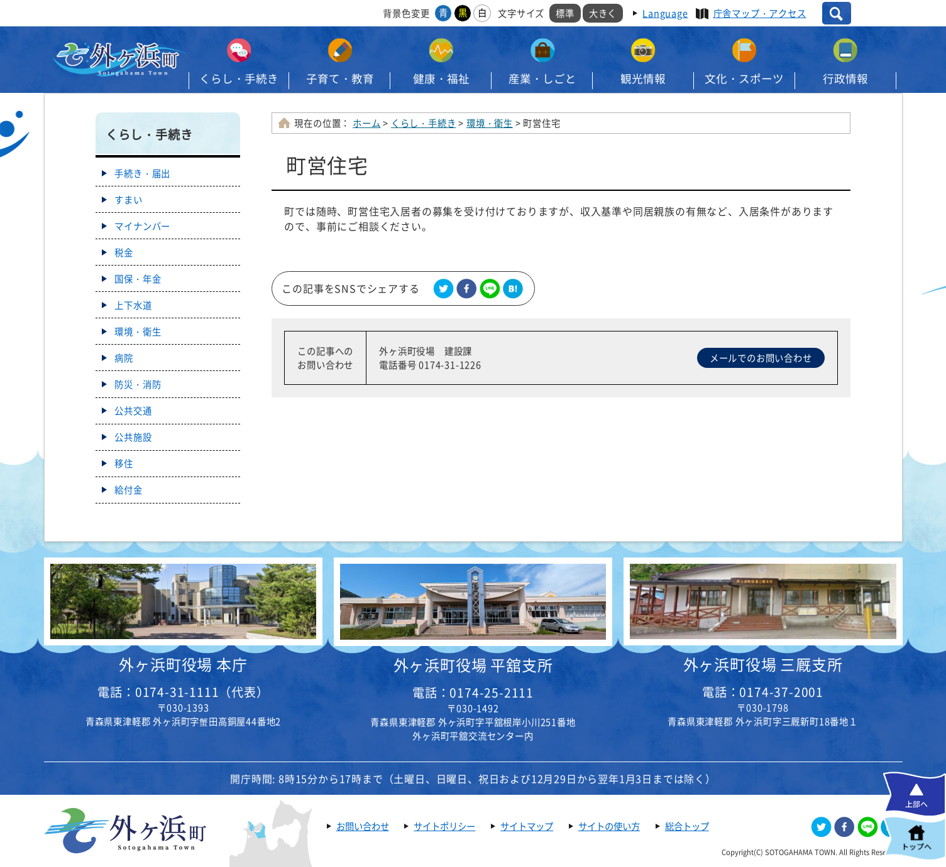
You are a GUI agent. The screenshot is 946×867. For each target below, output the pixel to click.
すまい (128, 200)
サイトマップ (526, 826)
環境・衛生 (489, 123)
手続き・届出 (142, 173)
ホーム (366, 123)
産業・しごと (542, 78)
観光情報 (643, 78)
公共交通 (132, 410)
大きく (603, 13)
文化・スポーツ (744, 78)
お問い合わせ (362, 826)
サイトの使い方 (609, 826)
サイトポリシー (444, 826)
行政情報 (845, 78)
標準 (565, 13)
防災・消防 (137, 384)
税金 (123, 252)
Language (665, 13)
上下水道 (132, 305)
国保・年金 (137, 279)
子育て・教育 (340, 78)
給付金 (128, 490)
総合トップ (687, 826)
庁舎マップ (759, 13)
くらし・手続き (238, 78)
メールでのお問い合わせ (761, 358)
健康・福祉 (441, 78)
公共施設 (132, 437)
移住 (123, 463)
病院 (123, 358)
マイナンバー (142, 226)
